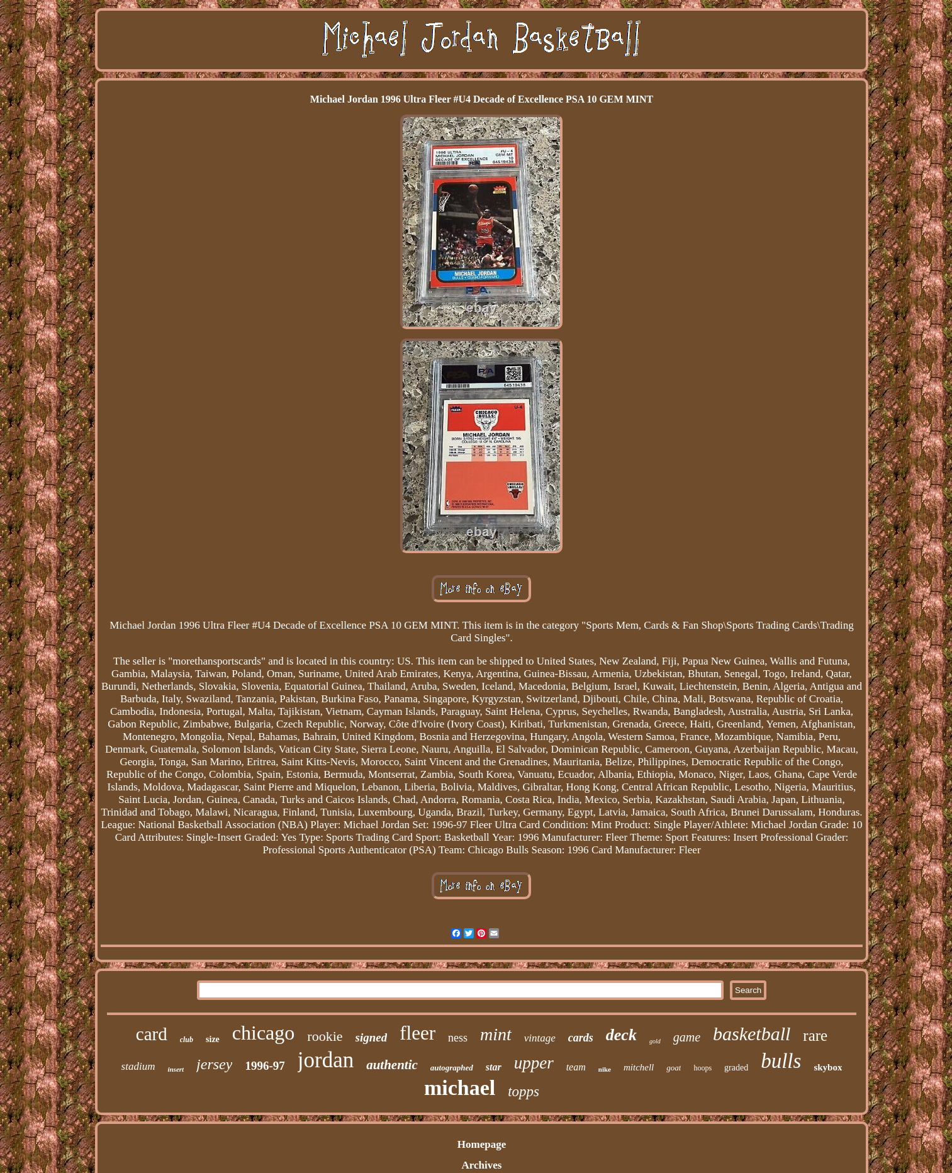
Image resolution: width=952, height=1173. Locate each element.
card (151, 1034)
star (493, 1067)
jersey (214, 1064)
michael (459, 1087)
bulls (781, 1061)
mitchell (639, 1067)
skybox (828, 1067)
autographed (451, 1067)
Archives (482, 1165)
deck (621, 1035)
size (213, 1039)
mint (496, 1034)
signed (372, 1037)
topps (523, 1091)
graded (736, 1067)
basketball (751, 1033)
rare (815, 1035)
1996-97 (264, 1065)
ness (458, 1037)
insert (175, 1069)
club (186, 1039)
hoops (702, 1068)
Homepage (481, 1144)
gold (655, 1041)
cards (580, 1037)
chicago (263, 1032)
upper (534, 1062)
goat (673, 1067)
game (686, 1037)
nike (604, 1069)
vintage (540, 1038)
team (576, 1067)
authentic (392, 1064)
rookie (324, 1036)
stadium (138, 1066)
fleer (417, 1033)
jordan (326, 1060)
